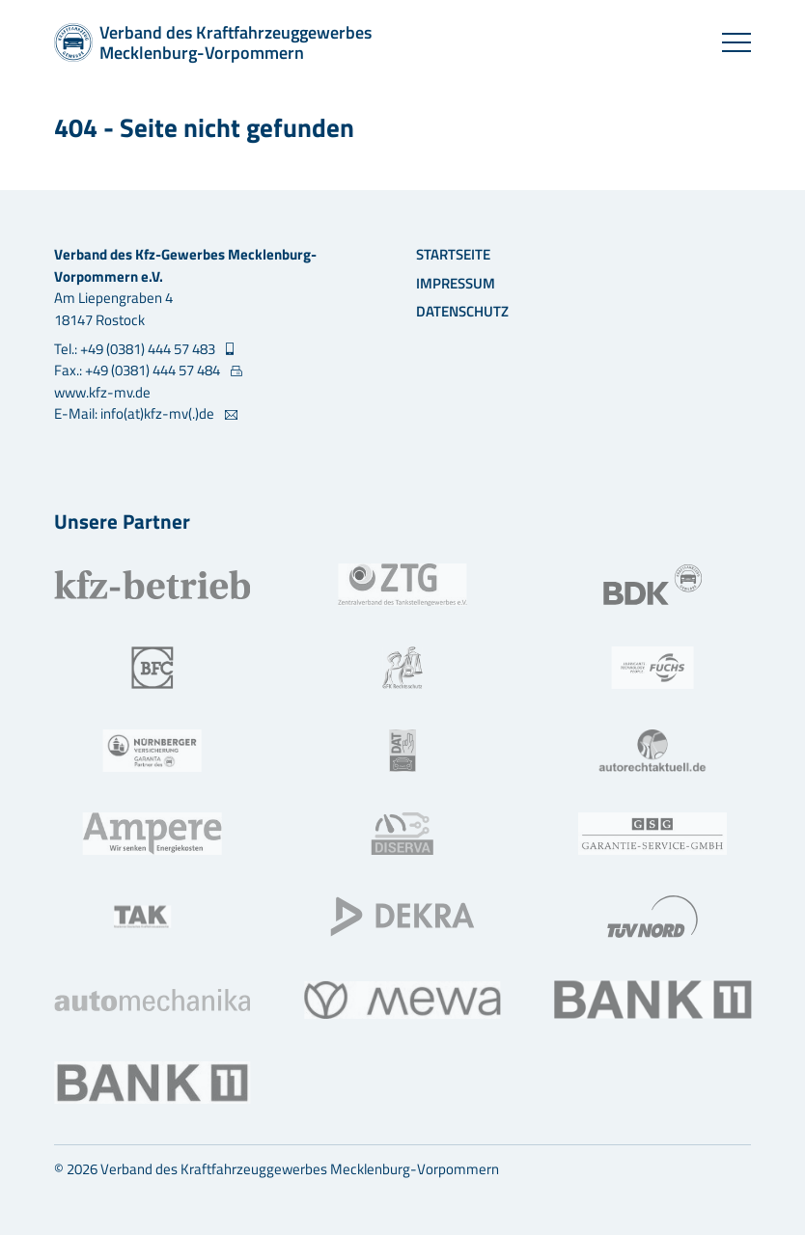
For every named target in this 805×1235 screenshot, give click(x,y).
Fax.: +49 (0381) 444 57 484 (138, 370)
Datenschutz (462, 311)
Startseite (453, 254)
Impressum (455, 283)
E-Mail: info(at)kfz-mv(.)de (135, 414)
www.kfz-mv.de (102, 392)
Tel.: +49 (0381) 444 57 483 (136, 349)
